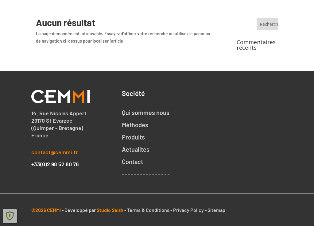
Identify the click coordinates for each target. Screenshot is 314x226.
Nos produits (252, 11)
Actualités (135, 149)
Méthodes (135, 124)
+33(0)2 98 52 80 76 (55, 164)
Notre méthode (209, 11)
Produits (133, 137)
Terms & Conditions (148, 210)
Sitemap (216, 210)
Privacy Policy (188, 210)
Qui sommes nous (161, 11)
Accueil (122, 11)
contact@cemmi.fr (54, 152)
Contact (287, 11)
